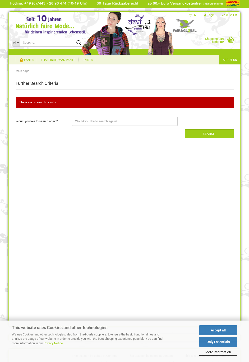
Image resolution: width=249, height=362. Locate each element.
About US (230, 60)
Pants (27, 60)
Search (209, 134)
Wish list (229, 15)
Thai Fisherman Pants (58, 60)
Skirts (88, 60)
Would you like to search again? (37, 121)
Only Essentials (218, 342)
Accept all (218, 330)
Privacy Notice (53, 343)
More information (218, 352)
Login (209, 15)
